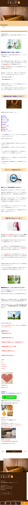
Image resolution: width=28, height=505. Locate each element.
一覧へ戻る (14, 451)
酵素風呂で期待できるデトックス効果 (9, 346)
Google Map (6, 493)
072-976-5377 (14, 5)
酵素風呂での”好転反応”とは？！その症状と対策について (13, 342)
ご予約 (5, 503)
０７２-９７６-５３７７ (8, 426)
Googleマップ (19, 424)
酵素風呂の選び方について (7, 333)
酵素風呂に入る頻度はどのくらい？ (8, 350)
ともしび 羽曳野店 (13, 500)
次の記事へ (24, 451)
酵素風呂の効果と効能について (8, 337)
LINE (2, 361)
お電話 (16, 503)
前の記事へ (3, 451)
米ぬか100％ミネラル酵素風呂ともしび (8, 419)
